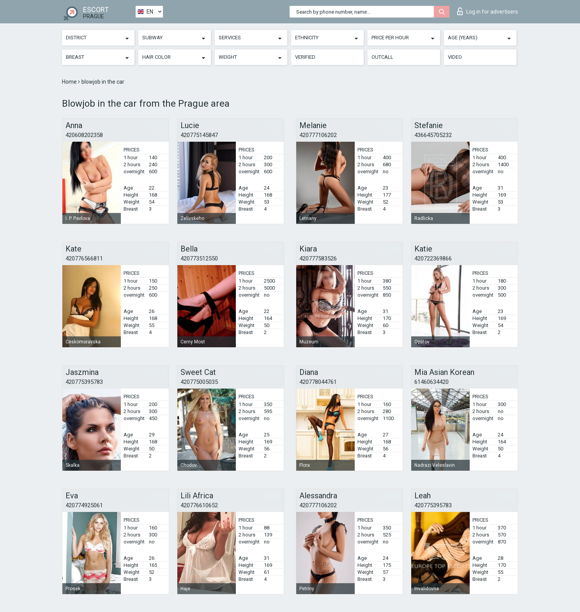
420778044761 (318, 381)
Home (70, 82)
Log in (487, 11)
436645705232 (433, 135)
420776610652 (199, 505)
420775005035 (199, 381)
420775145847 (199, 135)
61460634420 (431, 381)
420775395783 (84, 381)
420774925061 (84, 505)
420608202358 (84, 135)
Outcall (382, 57)
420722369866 (433, 258)
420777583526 (318, 258)
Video (455, 57)
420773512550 (199, 258)
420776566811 (84, 258)
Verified (305, 57)
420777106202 (318, 135)
